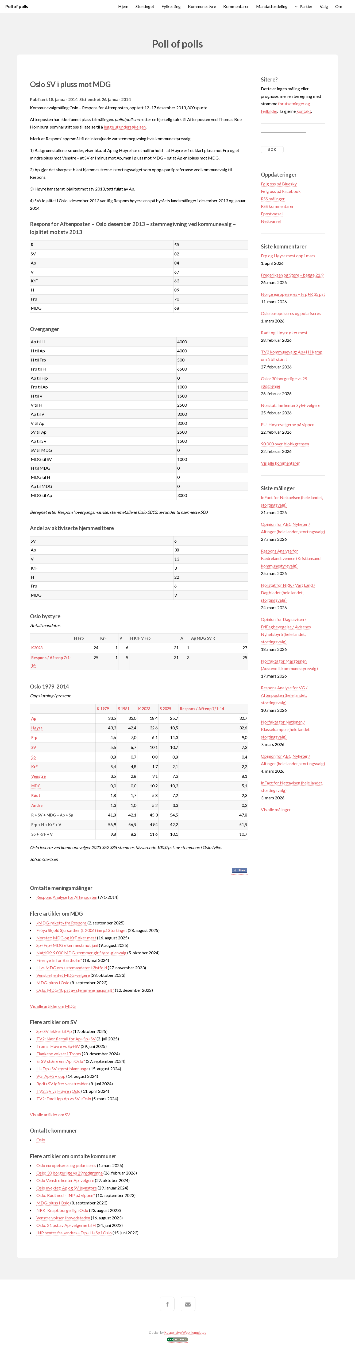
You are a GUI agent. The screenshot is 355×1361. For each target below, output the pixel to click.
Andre (37, 805)
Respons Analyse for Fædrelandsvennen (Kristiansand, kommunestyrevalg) (291, 558)
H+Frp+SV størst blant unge (62, 1068)
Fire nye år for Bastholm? (59, 960)
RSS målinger (273, 198)
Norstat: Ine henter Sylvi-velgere (290, 405)
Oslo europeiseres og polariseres (66, 1165)
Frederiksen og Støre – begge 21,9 (292, 274)
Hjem (123, 6)
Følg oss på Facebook (281, 191)
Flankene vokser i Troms (58, 1053)
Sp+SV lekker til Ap (54, 1031)
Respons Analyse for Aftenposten (66, 897)
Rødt (35, 795)
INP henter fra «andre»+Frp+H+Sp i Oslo (74, 1232)
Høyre (37, 728)
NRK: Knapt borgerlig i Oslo (62, 1210)
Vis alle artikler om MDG (53, 1006)
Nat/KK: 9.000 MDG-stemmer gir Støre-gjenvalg (81, 952)
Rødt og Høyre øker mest (284, 332)
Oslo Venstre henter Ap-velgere (65, 1180)
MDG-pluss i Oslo (53, 982)
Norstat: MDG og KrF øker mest (66, 937)
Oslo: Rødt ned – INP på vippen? (65, 1195)
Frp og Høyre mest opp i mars (288, 255)
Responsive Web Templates (185, 1332)
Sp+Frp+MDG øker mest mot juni (67, 945)
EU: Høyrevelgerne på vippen (287, 424)
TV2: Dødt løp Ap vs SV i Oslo (63, 1098)
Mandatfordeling (272, 6)
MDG (36, 786)
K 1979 (103, 708)
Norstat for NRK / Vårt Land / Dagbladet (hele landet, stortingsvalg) (288, 592)
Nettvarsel (271, 221)
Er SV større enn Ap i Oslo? (60, 1061)
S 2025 (165, 708)
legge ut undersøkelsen (125, 126)
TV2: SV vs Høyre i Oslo (58, 1091)
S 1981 (123, 708)
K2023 (37, 647)
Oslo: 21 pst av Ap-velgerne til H (66, 1225)
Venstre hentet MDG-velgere (63, 975)
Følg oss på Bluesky (279, 183)
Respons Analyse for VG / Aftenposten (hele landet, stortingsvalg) (284, 695)
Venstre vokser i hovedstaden (63, 1217)
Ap (33, 718)
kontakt (303, 111)
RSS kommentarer (277, 206)
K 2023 (144, 708)
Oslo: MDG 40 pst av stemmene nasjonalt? (75, 990)
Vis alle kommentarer (280, 462)
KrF (34, 766)
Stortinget (145, 6)
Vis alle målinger (276, 809)
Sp (33, 757)
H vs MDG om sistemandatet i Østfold (71, 967)
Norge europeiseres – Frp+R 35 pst (293, 294)
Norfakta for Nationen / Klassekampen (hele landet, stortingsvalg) (285, 729)
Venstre (38, 776)
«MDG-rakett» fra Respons (61, 922)
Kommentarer (236, 6)
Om (338, 6)
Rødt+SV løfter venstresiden (62, 1083)
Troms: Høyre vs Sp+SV (58, 1046)
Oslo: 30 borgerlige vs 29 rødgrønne (69, 1172)
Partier (306, 6)
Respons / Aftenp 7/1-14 (202, 708)
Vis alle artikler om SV (50, 1114)
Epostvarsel (272, 213)
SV (33, 747)
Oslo (40, 1139)
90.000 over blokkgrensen (285, 443)
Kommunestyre (202, 6)
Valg (324, 6)
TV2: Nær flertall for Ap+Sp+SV (66, 1038)
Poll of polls (16, 6)
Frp (34, 737)
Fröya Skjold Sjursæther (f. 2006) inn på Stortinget (81, 930)
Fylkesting (171, 6)
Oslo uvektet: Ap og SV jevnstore (66, 1187)
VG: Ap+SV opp (50, 1076)
